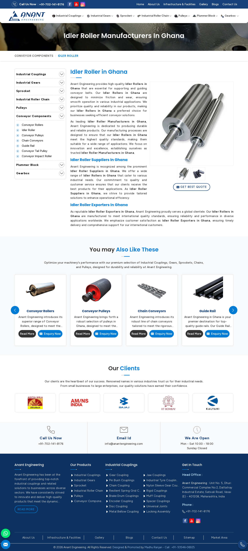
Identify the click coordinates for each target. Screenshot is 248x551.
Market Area (219, 537)
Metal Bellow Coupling (122, 511)
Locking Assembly (156, 511)
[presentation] (15, 310)
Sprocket (125, 16)
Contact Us (229, 4)
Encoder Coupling (119, 501)
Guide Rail (25, 145)
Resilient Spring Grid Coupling (123, 490)
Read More (27, 333)
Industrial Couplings (68, 16)
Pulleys (182, 16)
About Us (154, 4)
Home (140, 4)
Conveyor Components (34, 56)
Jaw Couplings (154, 475)
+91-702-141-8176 (51, 4)
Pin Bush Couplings (120, 480)
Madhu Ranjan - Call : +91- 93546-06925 (170, 547)
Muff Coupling (154, 496)
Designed (118, 547)
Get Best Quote (191, 187)
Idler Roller (25, 130)
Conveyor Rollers (29, 125)
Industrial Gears (99, 16)
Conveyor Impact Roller (34, 156)
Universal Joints (155, 506)
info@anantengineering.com (124, 443)
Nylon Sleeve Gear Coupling (161, 485)
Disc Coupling (116, 506)
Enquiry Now (50, 333)
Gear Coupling (117, 475)
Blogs (215, 4)
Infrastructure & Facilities (179, 4)
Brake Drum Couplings (122, 496)
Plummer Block (205, 16)
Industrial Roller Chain (154, 16)
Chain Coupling (117, 485)
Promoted (133, 547)
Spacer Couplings (156, 501)
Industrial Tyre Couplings (161, 480)
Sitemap (189, 537)
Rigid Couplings (155, 490)
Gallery (203, 4)
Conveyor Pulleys (30, 135)
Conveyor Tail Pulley (31, 151)
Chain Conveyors (29, 140)
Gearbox (229, 16)
